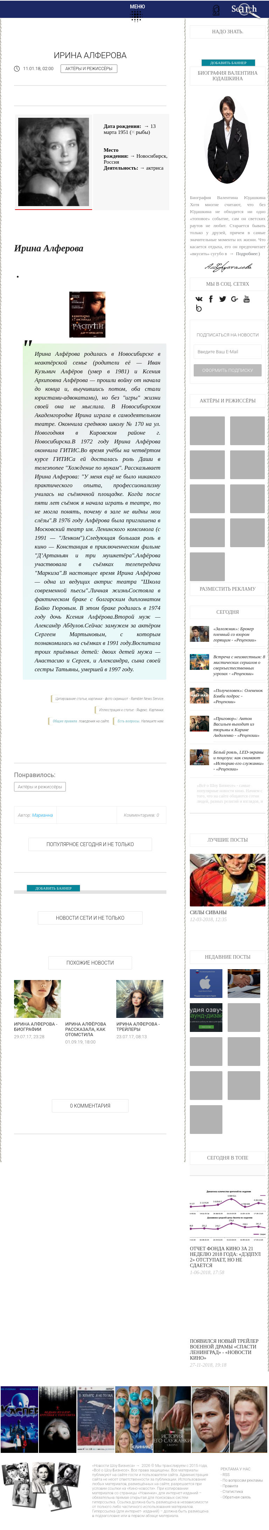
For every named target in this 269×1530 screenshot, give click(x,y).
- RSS (225, 1486)
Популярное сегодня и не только (90, 844)
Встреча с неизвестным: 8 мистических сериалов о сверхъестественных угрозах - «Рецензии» (239, 677)
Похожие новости (90, 963)
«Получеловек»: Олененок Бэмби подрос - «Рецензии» (238, 708)
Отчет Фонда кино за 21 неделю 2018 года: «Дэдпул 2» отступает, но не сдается (225, 1269)
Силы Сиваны (208, 924)
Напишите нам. (152, 721)
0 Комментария (90, 1106)
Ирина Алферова (90, 55)
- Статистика (232, 1503)
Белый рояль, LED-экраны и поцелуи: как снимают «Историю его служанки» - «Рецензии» (238, 772)
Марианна (42, 815)
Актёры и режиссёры (88, 68)
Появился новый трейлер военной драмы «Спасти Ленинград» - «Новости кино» (224, 1362)
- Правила (229, 1498)
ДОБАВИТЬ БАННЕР (53, 888)
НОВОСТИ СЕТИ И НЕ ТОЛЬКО (90, 918)
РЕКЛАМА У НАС (235, 1481)
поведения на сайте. (94, 721)
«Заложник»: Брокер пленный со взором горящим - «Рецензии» (234, 646)
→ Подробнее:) (244, 253)
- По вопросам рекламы (242, 1492)
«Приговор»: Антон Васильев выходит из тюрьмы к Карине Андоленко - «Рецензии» (236, 739)
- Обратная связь (236, 1509)
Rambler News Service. (147, 698)
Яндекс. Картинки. (150, 710)
